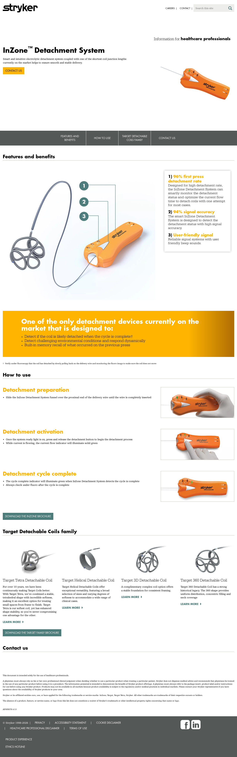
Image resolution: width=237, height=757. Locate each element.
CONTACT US (13, 70)
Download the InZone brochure (28, 516)
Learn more (12, 622)
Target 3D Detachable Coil (143, 580)
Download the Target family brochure (32, 632)
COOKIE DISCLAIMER (108, 722)
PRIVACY (40, 722)
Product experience (19, 739)
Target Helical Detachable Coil (88, 580)
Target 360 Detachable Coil (204, 580)
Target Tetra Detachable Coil (27, 580)
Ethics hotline (15, 746)
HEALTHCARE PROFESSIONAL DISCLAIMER (34, 728)
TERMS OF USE (78, 728)
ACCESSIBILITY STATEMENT (70, 722)
